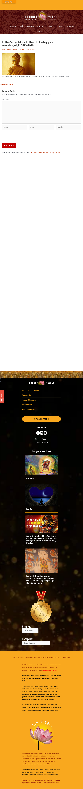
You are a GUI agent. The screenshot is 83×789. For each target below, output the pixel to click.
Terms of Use (27, 405)
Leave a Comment (8, 49)
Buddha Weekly (37, 689)
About (61, 26)
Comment (6, 99)
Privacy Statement (29, 400)
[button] (45, 31)
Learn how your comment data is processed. (45, 152)
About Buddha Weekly (30, 390)
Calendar (13, 26)
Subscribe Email (28, 410)
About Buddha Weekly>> (51, 670)
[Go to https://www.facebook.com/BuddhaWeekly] (38, 433)
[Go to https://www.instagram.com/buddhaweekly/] (41, 433)
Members (71, 26)
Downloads (30, 26)
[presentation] (18, 138)
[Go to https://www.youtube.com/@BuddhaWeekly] (45, 433)
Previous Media (6, 84)
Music (21, 26)
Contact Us (26, 395)
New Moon (29, 509)
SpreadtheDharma (35, 761)
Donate (39, 31)
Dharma (41, 26)
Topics (51, 26)
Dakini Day (30, 478)
